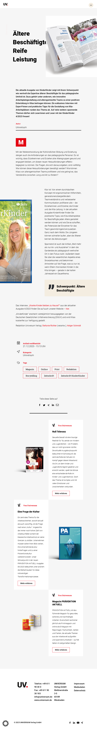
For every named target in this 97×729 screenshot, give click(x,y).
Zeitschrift (49, 375)
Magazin (30, 369)
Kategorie (27, 352)
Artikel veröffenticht (31, 343)
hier (67, 309)
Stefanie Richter (49, 325)
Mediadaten (79, 687)
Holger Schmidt (74, 325)
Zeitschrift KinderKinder (73, 375)
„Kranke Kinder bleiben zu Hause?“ (44, 305)
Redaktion (71, 369)
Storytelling (31, 375)
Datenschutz (79, 690)
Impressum (79, 683)
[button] (40, 405)
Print (57, 369)
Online (44, 369)
